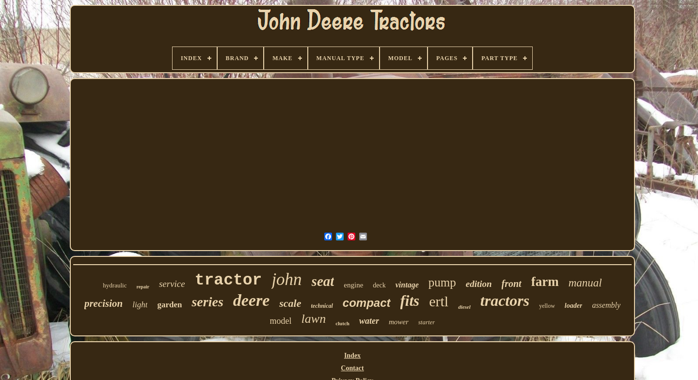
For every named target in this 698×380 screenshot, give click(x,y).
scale (290, 303)
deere (251, 300)
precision (103, 303)
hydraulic (115, 285)
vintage (407, 285)
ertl (438, 301)
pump (442, 282)
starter (426, 322)
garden (169, 304)
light (139, 304)
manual (585, 283)
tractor (228, 280)
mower (399, 322)
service (172, 284)
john (286, 279)
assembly (606, 305)
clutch (342, 323)
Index (352, 355)
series (207, 301)
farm (545, 281)
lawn (313, 319)
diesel (464, 307)
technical (322, 305)
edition (479, 284)
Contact (352, 368)
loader (574, 305)
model (281, 321)
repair (142, 286)
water (369, 321)
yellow (547, 305)
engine (353, 285)
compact (367, 302)
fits (410, 300)
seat (323, 281)
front (512, 283)
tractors (504, 300)
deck (379, 285)
